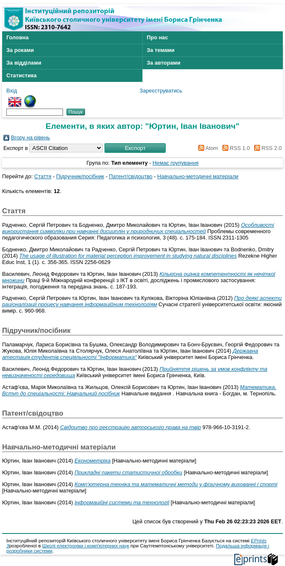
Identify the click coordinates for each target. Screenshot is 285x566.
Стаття (42, 176)
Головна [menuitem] (17, 37)
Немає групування (176, 163)
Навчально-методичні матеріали (197, 176)
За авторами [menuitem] (164, 63)
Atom (207, 148)
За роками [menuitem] (20, 50)
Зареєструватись (161, 90)
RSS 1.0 (234, 148)
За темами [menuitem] (161, 50)
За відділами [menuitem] (23, 63)
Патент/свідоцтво (131, 176)
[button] (135, 148)
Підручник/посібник (80, 176)
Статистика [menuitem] (21, 75)
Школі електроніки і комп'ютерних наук (85, 545)
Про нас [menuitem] (157, 37)
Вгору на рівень (30, 137)
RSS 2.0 (266, 148)
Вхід (11, 90)
